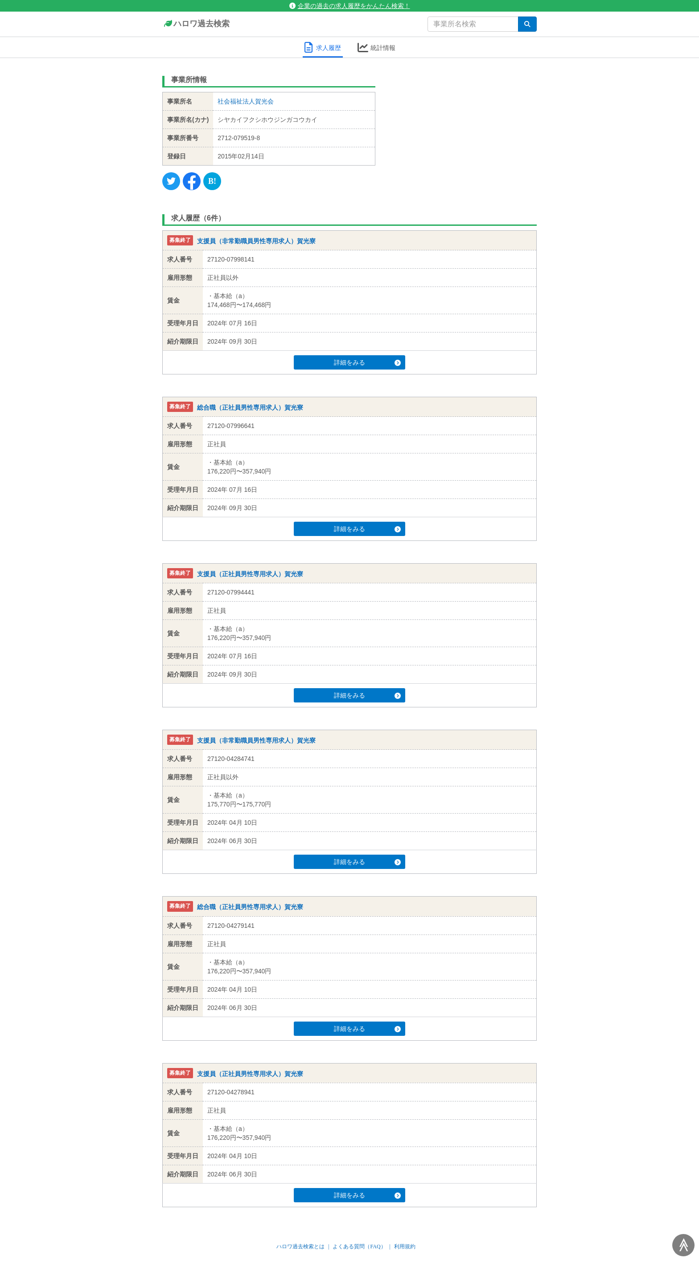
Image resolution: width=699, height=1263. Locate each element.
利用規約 (404, 1246)
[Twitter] (171, 181)
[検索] (527, 24)
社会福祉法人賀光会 (246, 101)
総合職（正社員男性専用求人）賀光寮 (250, 407)
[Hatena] (212, 181)
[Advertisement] (463, 127)
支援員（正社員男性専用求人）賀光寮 (250, 573)
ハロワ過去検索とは (300, 1246)
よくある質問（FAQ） (359, 1246)
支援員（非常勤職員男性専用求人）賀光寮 (256, 241)
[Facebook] (192, 181)
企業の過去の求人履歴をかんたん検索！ (349, 5)
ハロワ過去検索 (196, 24)
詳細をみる (366, 362)
